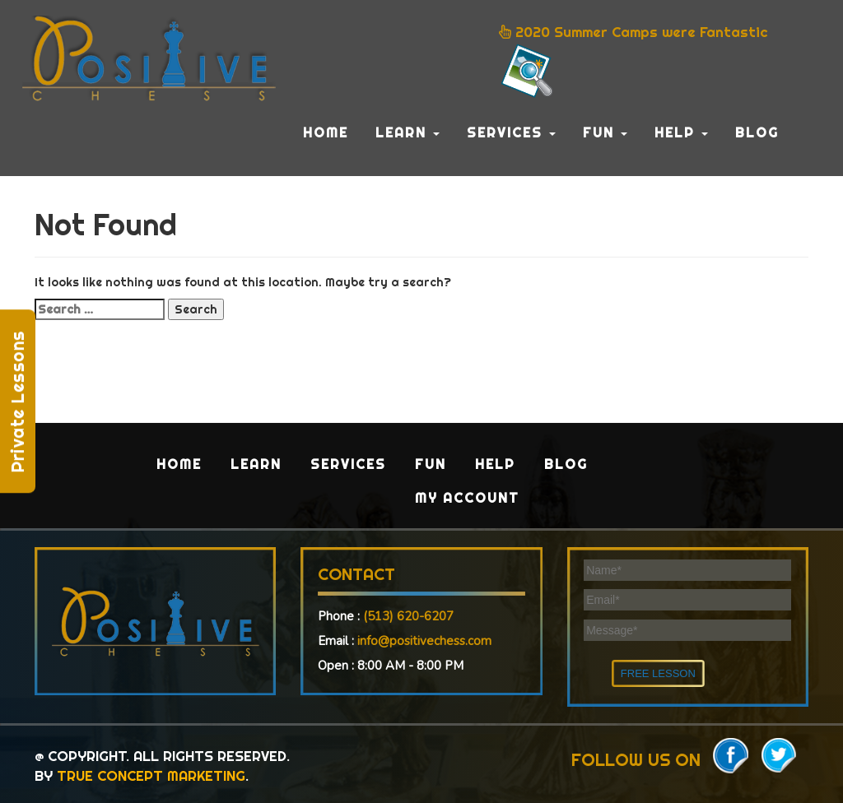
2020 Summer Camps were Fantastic (633, 61)
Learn (407, 132)
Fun (605, 132)
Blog (757, 132)
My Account (467, 498)
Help (681, 132)
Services (511, 132)
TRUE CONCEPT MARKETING (151, 775)
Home (325, 132)
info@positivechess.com (424, 641)
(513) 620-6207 (408, 616)
